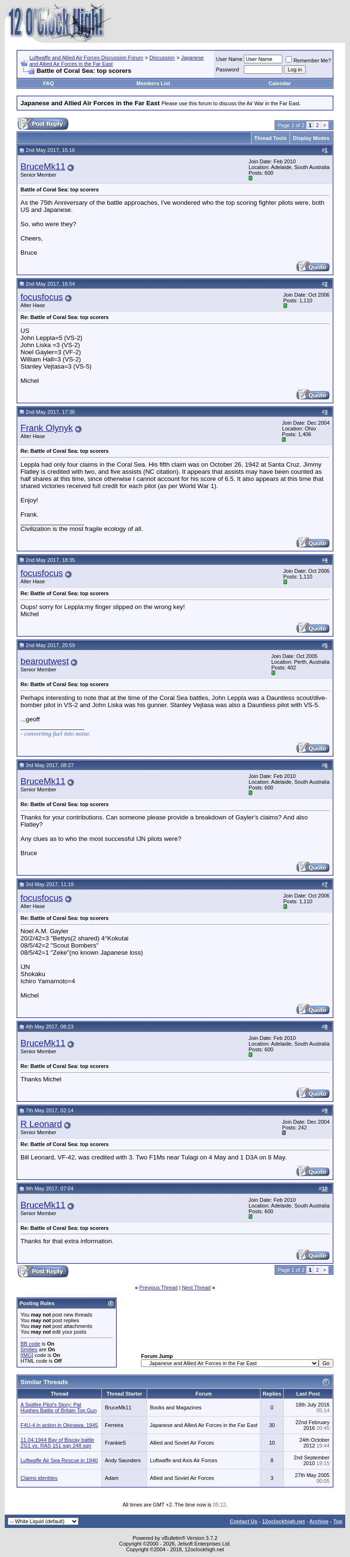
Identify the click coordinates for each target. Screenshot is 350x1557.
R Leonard (41, 1124)
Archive (319, 1521)
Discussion (162, 57)
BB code (30, 1344)
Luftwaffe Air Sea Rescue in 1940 (59, 1460)
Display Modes (311, 138)
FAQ (48, 83)
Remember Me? (308, 60)
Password (227, 69)
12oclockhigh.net (283, 1521)
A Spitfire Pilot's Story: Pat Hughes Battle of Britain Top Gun (58, 1407)
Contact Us (243, 1521)
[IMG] (26, 1355)
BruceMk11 (42, 166)
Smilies (28, 1349)
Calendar (280, 83)
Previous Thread (159, 1287)
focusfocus (41, 297)
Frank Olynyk (46, 428)
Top (337, 1521)
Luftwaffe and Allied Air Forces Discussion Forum (86, 57)
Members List (153, 83)
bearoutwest (44, 661)
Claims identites (39, 1478)
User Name (229, 59)
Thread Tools (270, 138)
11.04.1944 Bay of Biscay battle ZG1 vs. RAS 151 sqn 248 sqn (57, 1442)
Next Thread (196, 1287)
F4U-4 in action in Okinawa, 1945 (59, 1425)
